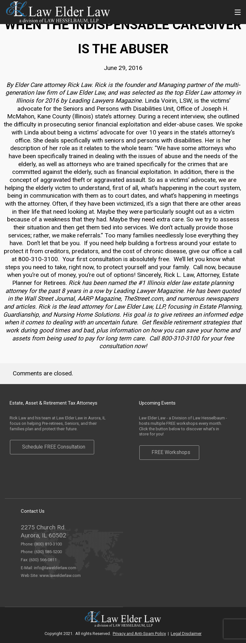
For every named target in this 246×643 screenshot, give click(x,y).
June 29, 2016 (123, 68)
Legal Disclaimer (186, 633)
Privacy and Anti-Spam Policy (139, 633)
